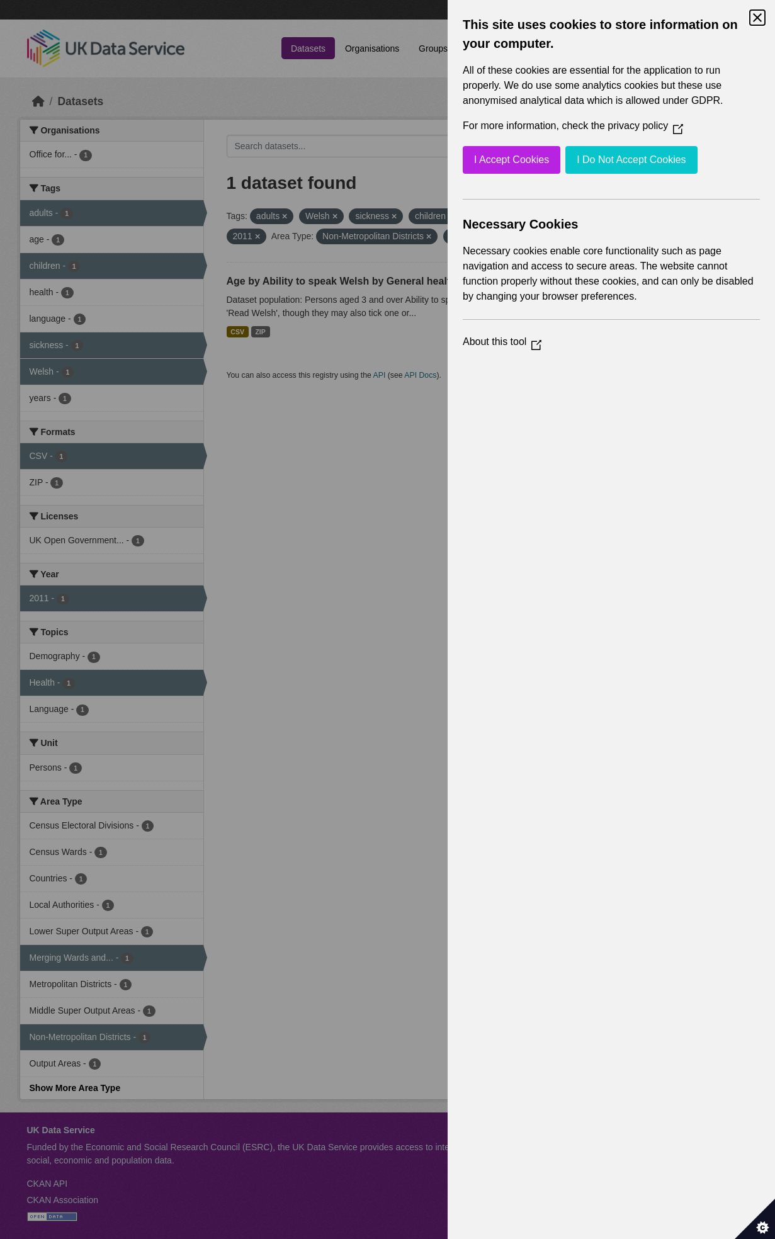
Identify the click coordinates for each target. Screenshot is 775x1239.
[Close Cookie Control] (757, 17)
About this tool (502, 341)
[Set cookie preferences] (755, 1219)
